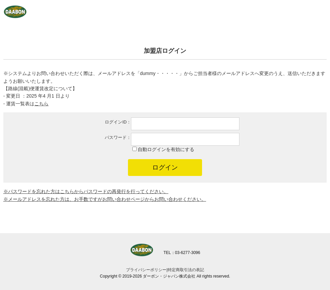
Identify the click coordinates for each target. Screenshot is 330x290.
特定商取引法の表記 (186, 269)
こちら (67, 191)
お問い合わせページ (123, 199)
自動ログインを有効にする (166, 149)
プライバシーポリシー (146, 269)
